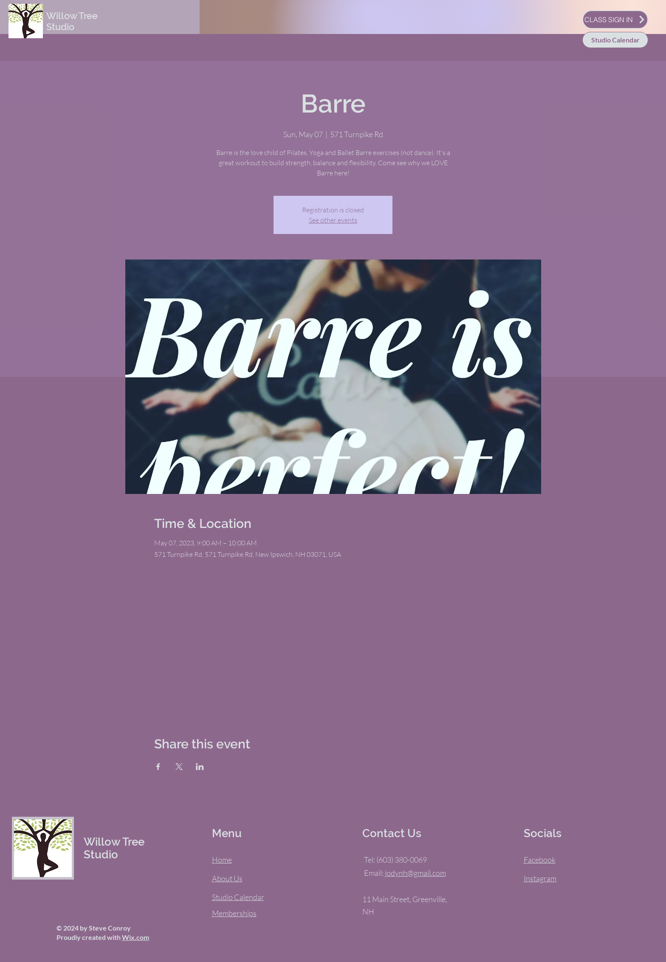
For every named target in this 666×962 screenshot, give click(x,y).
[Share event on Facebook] (158, 766)
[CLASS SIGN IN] (615, 19)
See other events (333, 220)
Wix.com (135, 937)
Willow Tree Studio (72, 21)
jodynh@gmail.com (415, 872)
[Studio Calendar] (615, 40)
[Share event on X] (179, 766)
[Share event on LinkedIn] (200, 766)
